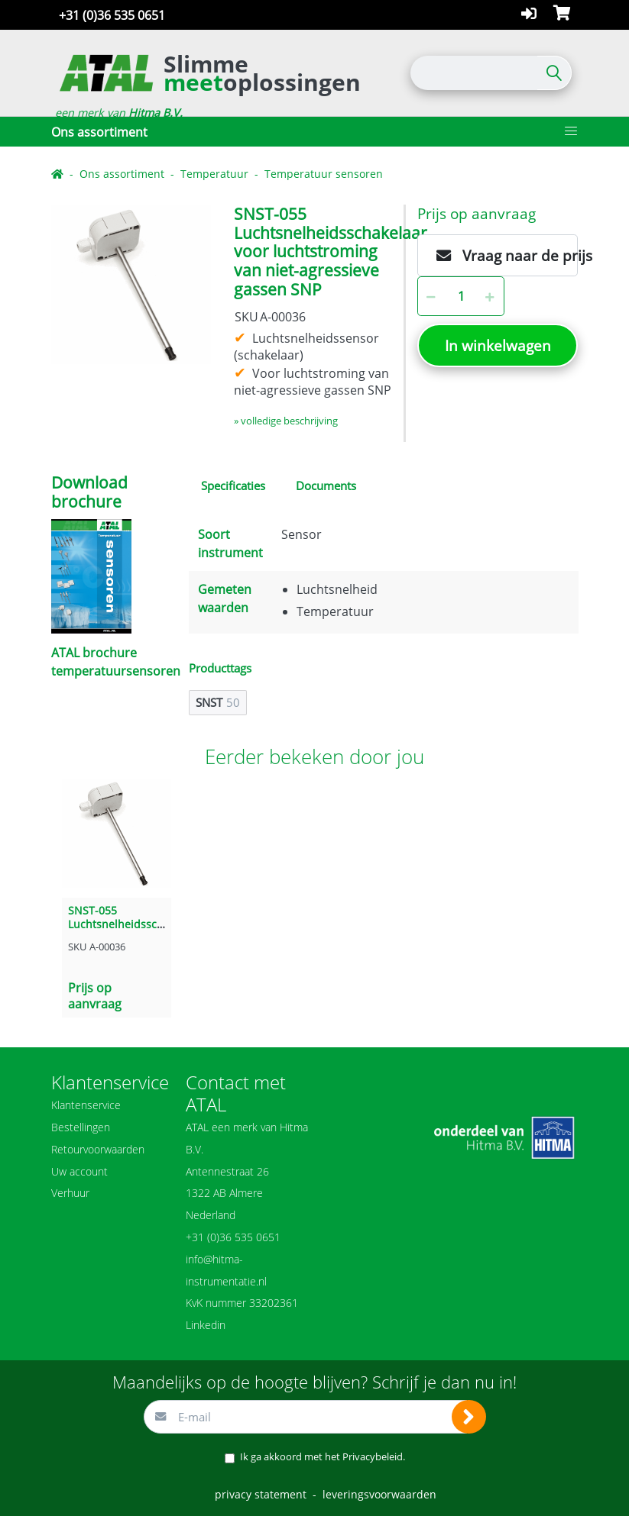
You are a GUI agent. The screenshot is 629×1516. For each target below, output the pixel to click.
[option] (131, 284)
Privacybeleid (372, 1456)
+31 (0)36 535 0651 (112, 15)
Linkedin (205, 1325)
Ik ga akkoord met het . (322, 1456)
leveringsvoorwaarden (379, 1494)
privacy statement (260, 1494)
